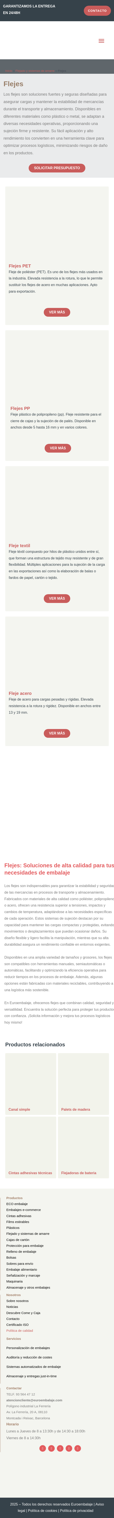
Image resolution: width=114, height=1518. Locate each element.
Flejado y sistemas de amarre (35, 70)
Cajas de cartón (17, 1240)
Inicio (8, 70)
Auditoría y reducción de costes (29, 1357)
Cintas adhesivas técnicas (30, 1173)
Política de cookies (42, 1511)
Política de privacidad (78, 1511)
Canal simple (19, 1109)
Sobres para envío (19, 1263)
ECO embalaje (17, 1204)
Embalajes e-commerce (23, 1210)
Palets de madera (75, 1109)
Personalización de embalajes (28, 1348)
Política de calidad (19, 1330)
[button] (101, 41)
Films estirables (17, 1222)
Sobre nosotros (17, 1301)
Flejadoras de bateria (78, 1173)
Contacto (12, 1319)
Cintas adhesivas (18, 1216)
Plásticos (12, 1228)
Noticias (12, 1307)
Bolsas (11, 1257)
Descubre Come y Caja (23, 1313)
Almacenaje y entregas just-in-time (31, 1376)
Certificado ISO (17, 1324)
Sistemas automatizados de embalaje (33, 1367)
